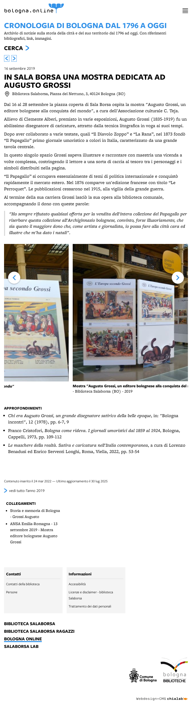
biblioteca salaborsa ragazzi (39, 631)
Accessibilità (77, 584)
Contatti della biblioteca (23, 584)
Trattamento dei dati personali (90, 606)
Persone (11, 592)
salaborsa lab (21, 646)
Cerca (13, 48)
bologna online (23, 639)
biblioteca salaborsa (29, 623)
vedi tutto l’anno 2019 (27, 490)
